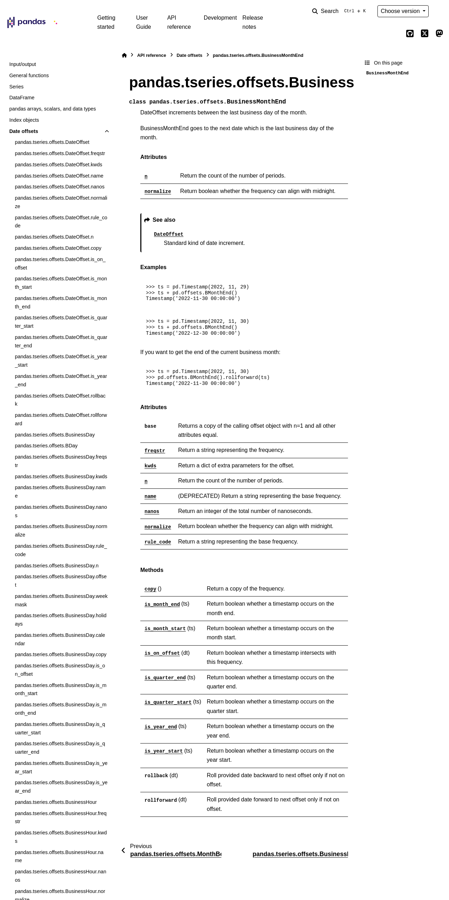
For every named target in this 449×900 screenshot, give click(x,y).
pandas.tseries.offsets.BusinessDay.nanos (61, 511)
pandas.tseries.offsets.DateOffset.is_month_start (61, 283)
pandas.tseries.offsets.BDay (46, 445)
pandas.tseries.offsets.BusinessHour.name (59, 856)
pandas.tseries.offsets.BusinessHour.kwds (61, 837)
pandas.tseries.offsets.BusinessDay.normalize (61, 531)
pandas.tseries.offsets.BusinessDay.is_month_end (60, 709)
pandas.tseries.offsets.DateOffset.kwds (58, 164)
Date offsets (23, 131)
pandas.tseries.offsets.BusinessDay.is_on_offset (60, 670)
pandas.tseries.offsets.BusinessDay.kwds (61, 476)
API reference (179, 22)
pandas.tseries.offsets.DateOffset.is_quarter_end (61, 341)
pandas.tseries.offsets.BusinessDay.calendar (60, 639)
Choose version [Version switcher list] (401, 11)
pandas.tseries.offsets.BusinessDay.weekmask (61, 600)
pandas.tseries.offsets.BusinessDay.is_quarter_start (60, 728)
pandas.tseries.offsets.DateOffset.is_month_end (61, 302)
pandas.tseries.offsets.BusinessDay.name (60, 492)
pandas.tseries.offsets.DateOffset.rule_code (61, 222)
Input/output (22, 64)
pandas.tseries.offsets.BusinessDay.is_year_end (61, 787)
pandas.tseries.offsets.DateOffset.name (59, 176)
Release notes (252, 22)
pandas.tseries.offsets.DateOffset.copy (58, 248)
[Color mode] (439, 11)
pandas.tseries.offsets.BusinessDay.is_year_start (61, 767)
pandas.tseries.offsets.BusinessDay (55, 435)
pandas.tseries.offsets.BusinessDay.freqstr (61, 461)
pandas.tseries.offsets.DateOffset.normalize (61, 202)
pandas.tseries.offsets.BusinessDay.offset (61, 581)
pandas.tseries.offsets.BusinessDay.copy (60, 654)
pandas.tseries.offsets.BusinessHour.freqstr (60, 818)
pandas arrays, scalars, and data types (52, 109)
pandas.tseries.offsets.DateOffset (52, 142)
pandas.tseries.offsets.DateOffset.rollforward (61, 419)
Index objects (24, 120)
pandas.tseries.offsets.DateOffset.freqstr (60, 153)
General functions (29, 75)
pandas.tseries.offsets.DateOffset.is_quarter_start (61, 322)
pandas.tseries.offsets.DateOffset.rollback (60, 400)
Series (16, 86)
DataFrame (21, 97)
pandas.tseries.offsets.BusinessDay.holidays (60, 620)
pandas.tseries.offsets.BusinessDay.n (57, 565)
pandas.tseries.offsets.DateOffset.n (54, 237)
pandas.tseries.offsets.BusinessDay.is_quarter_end (60, 748)
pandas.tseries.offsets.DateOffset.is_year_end (61, 380)
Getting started (106, 22)
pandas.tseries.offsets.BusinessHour (55, 802)
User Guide (143, 22)
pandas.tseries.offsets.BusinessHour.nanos (60, 876)
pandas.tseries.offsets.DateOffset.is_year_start (61, 361)
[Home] (124, 55)
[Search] (340, 11)
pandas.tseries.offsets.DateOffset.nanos (59, 186)
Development (220, 18)
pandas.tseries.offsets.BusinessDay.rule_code (61, 550)
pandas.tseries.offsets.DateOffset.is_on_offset (60, 263)
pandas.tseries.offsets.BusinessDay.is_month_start (60, 689)
